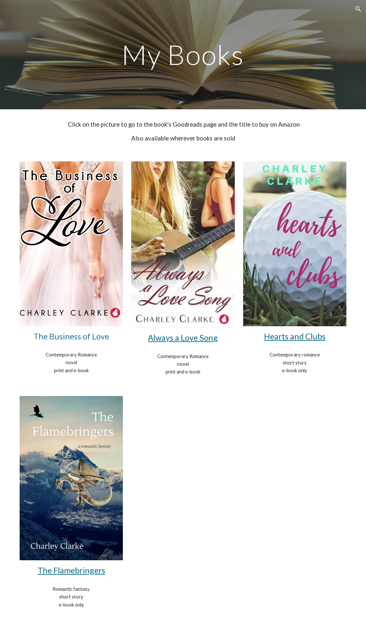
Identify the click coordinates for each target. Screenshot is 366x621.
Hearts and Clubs (294, 336)
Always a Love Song (183, 337)
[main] (183, 54)
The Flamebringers (71, 570)
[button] (358, 9)
